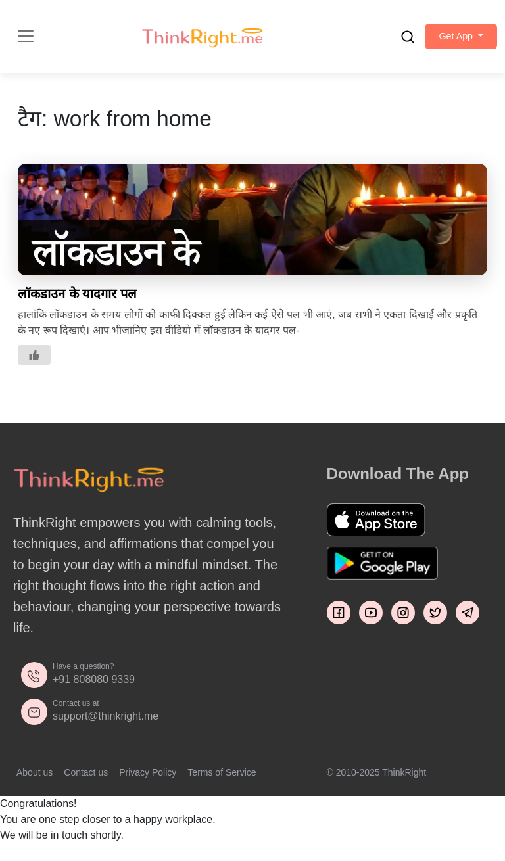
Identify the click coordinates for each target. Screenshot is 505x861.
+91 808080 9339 (94, 686)
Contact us (86, 779)
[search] (391, 40)
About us (34, 779)
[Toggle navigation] (25, 40)
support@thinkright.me (105, 723)
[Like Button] (34, 362)
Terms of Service (221, 779)
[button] (453, 40)
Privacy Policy (147, 779)
